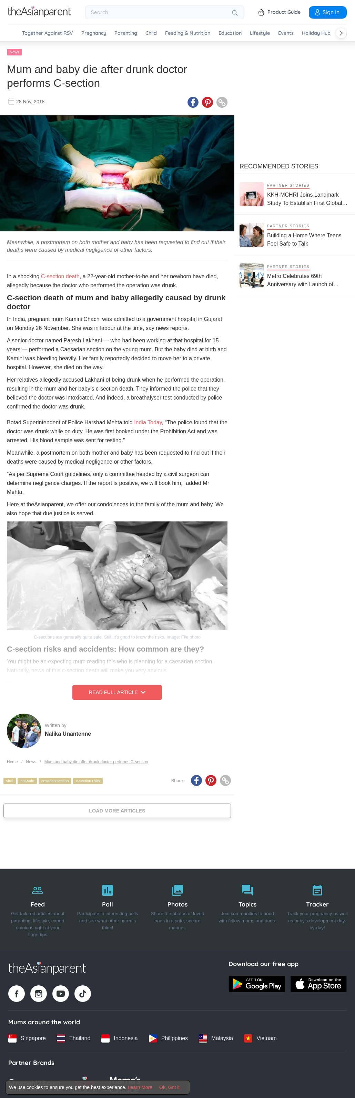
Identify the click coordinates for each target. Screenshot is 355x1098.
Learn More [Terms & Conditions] (140, 1087)
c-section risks (88, 779)
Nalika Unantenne (68, 732)
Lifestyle (260, 33)
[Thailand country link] (73, 1037)
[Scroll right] (341, 33)
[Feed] (38, 907)
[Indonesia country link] (119, 1037)
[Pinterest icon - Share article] (207, 100)
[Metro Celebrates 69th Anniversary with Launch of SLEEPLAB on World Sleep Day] (295, 274)
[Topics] (247, 907)
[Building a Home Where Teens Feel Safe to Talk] (295, 233)
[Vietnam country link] (260, 1037)
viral (9, 779)
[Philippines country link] (168, 1037)
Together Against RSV (47, 33)
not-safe (27, 779)
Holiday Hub (316, 33)
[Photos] (178, 907)
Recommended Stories (279, 165)
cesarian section (55, 779)
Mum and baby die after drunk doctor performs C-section (96, 760)
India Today (148, 421)
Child (151, 33)
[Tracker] (317, 907)
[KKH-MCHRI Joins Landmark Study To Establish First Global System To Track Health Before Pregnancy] (295, 192)
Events (286, 33)
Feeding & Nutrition (187, 33)
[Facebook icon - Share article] (193, 100)
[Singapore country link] (27, 1037)
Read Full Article (117, 691)
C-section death (59, 275)
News (14, 51)
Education (230, 33)
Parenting (125, 33)
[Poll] (108, 907)
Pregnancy (93, 33)
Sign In (326, 12)
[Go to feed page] (39, 15)
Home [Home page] (12, 760)
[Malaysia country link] (216, 1037)
